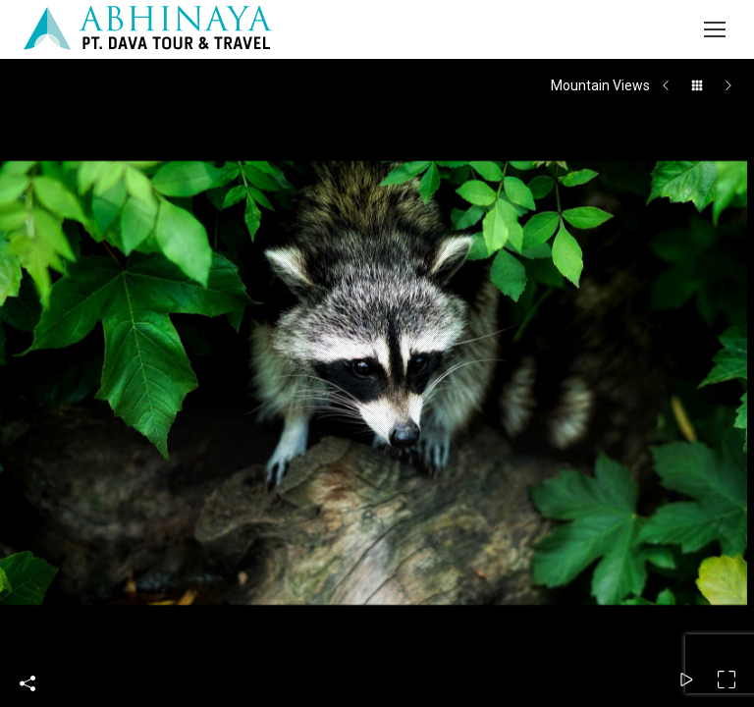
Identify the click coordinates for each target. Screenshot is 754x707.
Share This (27, 683)
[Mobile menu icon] (714, 29)
